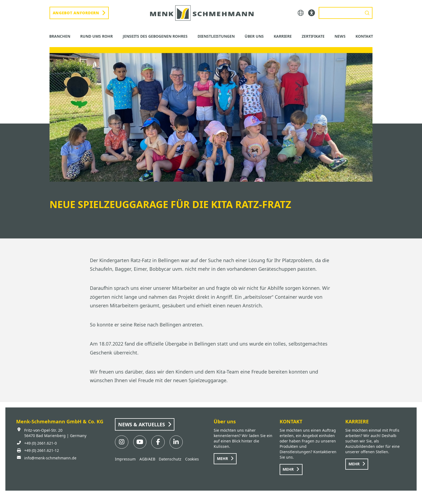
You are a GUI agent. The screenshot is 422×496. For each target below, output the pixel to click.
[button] (300, 13)
